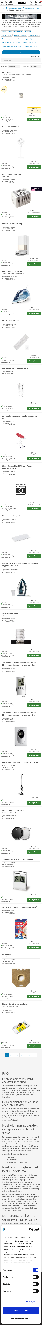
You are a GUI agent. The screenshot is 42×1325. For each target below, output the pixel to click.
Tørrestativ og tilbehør (29, 42)
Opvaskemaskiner (34, 35)
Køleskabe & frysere (20, 35)
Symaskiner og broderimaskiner (11, 42)
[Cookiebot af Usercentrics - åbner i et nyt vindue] (29, 1229)
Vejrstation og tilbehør (30, 46)
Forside (3, 8)
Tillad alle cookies (21, 1310)
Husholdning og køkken (15, 8)
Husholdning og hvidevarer (32, 8)
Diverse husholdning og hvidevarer (12, 31)
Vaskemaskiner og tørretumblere (11, 46)
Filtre (21, 52)
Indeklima (28, 31)
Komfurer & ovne (7, 35)
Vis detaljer (30, 1302)
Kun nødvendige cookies (21, 1318)
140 (30, 1055)
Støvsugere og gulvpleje (25, 39)
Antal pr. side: (25, 66)
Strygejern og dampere (8, 39)
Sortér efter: (4, 66)
